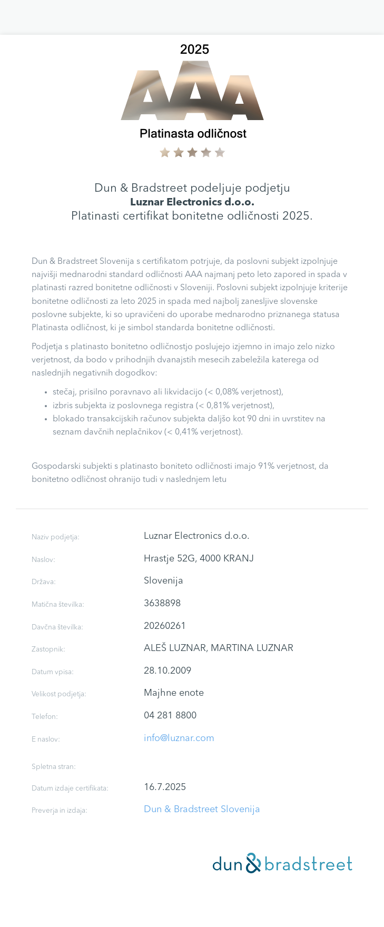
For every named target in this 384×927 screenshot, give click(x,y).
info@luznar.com (179, 738)
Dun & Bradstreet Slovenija (202, 809)
